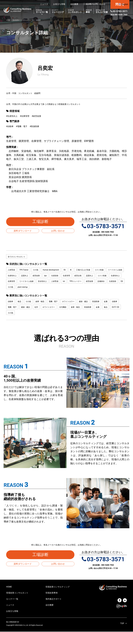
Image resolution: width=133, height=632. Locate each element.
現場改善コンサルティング (58, 587)
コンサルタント (75, 11)
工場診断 (42, 221)
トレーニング (58, 11)
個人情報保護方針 (12, 622)
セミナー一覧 (12, 599)
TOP (122, 624)
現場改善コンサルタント (17, 593)
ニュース (44, 4)
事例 (89, 11)
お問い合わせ (58, 230)
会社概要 (74, 4)
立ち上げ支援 (102, 11)
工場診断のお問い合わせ (94, 4)
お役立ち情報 (59, 4)
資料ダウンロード (23, 230)
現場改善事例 (52, 593)
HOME (9, 587)
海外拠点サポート (54, 599)
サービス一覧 (42, 11)
